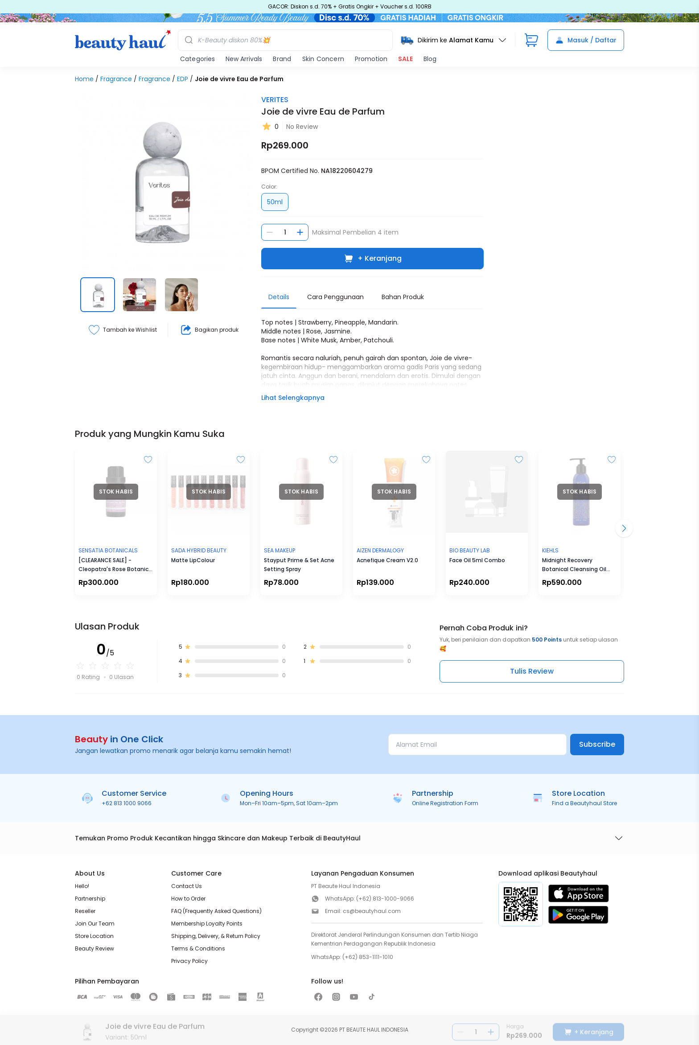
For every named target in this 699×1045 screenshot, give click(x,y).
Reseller (85, 911)
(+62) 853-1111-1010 (367, 957)
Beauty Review (94, 948)
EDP (182, 78)
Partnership (90, 898)
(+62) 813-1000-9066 (385, 898)
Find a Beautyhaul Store (584, 803)
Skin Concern (323, 58)
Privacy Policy (189, 961)
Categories (197, 58)
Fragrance (116, 78)
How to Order (188, 898)
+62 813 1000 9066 (127, 803)
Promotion (371, 58)
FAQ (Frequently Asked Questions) (216, 911)
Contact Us (186, 886)
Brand (282, 58)
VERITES (274, 100)
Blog (430, 58)
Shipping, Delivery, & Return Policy (215, 936)
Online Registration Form (445, 803)
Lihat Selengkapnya (293, 397)
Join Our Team (95, 923)
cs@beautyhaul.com (372, 911)
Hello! (82, 886)
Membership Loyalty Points (207, 923)
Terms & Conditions (198, 948)
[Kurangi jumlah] (269, 232)
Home (84, 78)
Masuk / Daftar (586, 40)
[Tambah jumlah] (300, 232)
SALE (405, 58)
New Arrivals (244, 58)
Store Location (94, 936)
